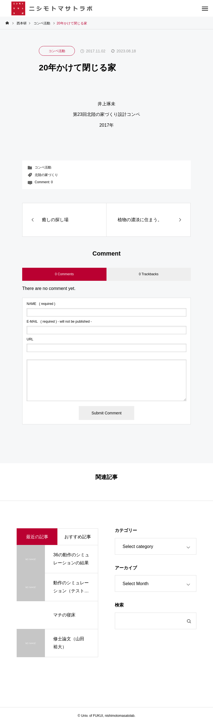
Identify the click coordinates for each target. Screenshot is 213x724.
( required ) (41, 303)
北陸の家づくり (46, 175)
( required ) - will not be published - (59, 321)
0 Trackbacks (149, 274)
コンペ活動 (57, 51)
